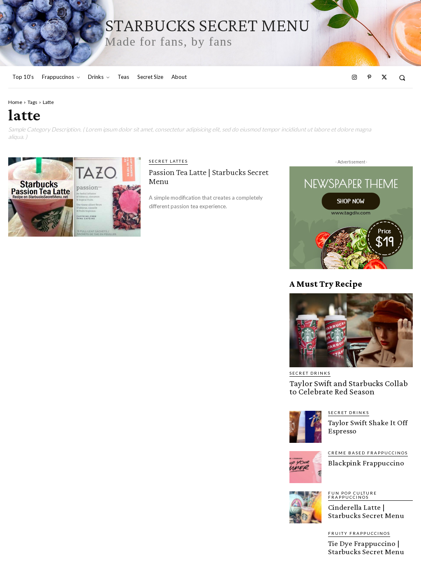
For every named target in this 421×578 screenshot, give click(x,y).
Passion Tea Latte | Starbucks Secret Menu (205, 176)
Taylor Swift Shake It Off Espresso (362, 422)
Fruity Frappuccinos (359, 530)
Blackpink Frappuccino (360, 459)
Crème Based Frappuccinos (368, 449)
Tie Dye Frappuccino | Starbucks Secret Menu (361, 543)
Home (15, 102)
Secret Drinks (310, 373)
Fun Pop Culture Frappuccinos (352, 492)
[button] (402, 77)
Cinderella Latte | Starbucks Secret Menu (367, 507)
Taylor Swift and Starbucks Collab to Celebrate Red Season (341, 386)
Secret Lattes (168, 161)
